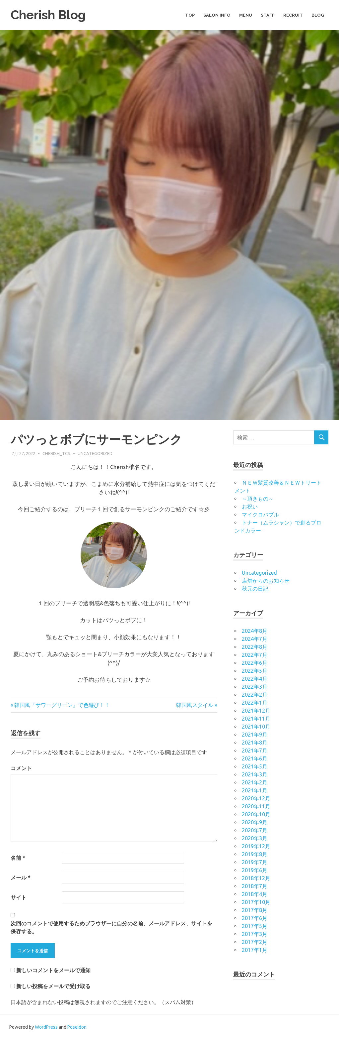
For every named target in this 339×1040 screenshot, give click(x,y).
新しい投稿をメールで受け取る (53, 986)
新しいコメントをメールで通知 (53, 970)
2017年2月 (254, 942)
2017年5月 (254, 926)
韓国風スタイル (194, 705)
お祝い (250, 507)
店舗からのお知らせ (266, 581)
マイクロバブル (260, 515)
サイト (19, 897)
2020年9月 (254, 822)
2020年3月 (254, 838)
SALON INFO (217, 15)
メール (21, 877)
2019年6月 (254, 870)
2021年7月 (254, 750)
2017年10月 (256, 902)
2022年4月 (254, 679)
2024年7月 (254, 639)
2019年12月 (256, 846)
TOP (190, 15)
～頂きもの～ (258, 499)
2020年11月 (256, 806)
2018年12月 (256, 878)
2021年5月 (254, 766)
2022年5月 (254, 671)
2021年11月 (256, 719)
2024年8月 (254, 631)
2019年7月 (254, 862)
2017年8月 (254, 910)
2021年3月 (254, 774)
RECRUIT (293, 15)
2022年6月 (254, 663)
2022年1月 (254, 703)
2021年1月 (254, 790)
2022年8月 (254, 647)
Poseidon (77, 1027)
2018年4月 (254, 894)
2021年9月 (254, 735)
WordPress (46, 1027)
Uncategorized (95, 453)
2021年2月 (254, 782)
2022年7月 (254, 655)
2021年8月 (254, 743)
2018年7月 (254, 886)
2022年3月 (254, 687)
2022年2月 (254, 695)
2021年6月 (254, 758)
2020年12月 (256, 798)
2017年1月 (254, 950)
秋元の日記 (255, 589)
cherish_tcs (56, 453)
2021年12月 (256, 711)
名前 (18, 858)
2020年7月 (254, 830)
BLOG (317, 15)
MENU (245, 15)
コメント (21, 768)
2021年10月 (256, 727)
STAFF (268, 15)
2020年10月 (256, 814)
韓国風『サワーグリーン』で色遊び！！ (62, 705)
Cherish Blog (49, 14)
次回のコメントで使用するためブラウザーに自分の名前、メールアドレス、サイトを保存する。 (111, 927)
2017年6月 (254, 918)
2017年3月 (254, 934)
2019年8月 (254, 854)
